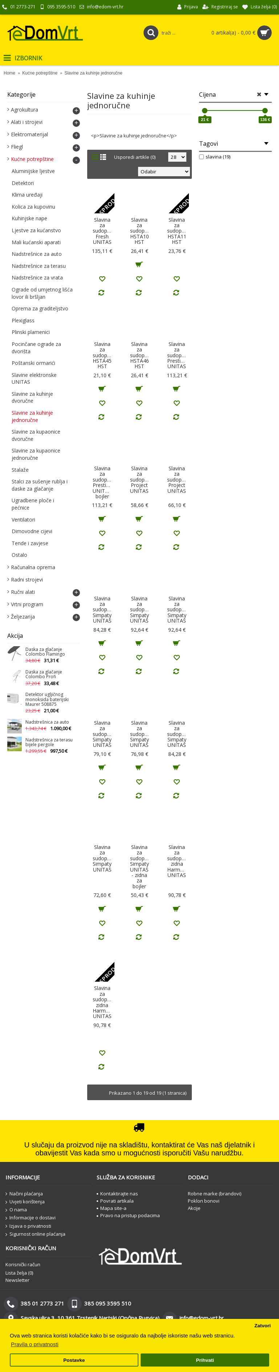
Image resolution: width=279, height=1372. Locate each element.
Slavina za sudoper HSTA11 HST (176, 231)
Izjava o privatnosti (28, 1226)
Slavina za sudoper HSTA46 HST (139, 355)
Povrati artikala (115, 1201)
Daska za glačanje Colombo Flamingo (45, 652)
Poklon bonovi (203, 1201)
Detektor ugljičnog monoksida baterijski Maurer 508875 (47, 699)
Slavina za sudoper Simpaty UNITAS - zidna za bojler (139, 867)
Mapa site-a (111, 1208)
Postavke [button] (74, 1360)
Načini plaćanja (24, 1194)
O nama (16, 1210)
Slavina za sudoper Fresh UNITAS (102, 231)
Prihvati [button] (205, 1360)
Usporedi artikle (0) (134, 157)
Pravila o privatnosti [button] (34, 1344)
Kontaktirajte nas (117, 1193)
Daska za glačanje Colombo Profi (43, 674)
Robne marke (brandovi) (214, 1193)
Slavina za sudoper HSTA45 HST (102, 355)
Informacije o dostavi (30, 1218)
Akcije (194, 1208)
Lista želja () (19, 1273)
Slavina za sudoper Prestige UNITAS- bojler (103, 482)
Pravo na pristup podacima (128, 1215)
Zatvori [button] (262, 1325)
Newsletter (17, 1280)
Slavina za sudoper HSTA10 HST (139, 231)
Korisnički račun (22, 1264)
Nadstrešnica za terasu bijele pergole (49, 742)
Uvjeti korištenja (25, 1202)
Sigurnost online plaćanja (35, 1234)
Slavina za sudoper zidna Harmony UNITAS (178, 861)
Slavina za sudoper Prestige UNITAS (176, 355)
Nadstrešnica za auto (47, 722)
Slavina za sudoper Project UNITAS (139, 479)
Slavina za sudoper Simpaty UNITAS (102, 609)
